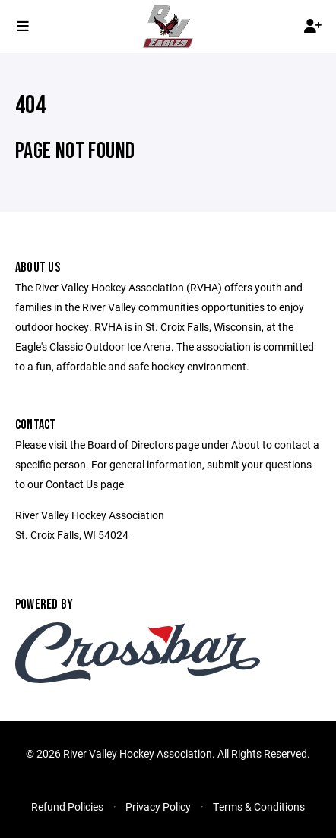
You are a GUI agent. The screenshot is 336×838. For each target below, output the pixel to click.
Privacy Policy (158, 806)
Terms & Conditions (259, 806)
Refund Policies (67, 806)
